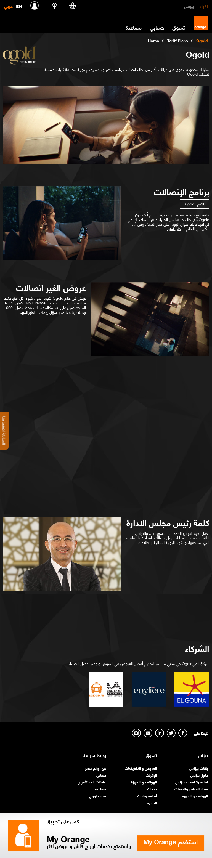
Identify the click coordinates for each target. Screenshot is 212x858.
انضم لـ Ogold (194, 204)
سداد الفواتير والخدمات (191, 788)
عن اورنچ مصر (95, 767)
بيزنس (189, 6)
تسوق (178, 27)
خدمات (152, 788)
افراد (203, 6)
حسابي (157, 27)
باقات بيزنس (198, 767)
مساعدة (134, 27)
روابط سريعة (94, 755)
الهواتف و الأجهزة (195, 795)
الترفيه (152, 802)
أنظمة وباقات (147, 795)
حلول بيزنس (199, 774)
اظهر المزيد (174, 229)
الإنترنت (151, 774)
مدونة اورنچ (97, 795)
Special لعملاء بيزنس (191, 781)
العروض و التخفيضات (141, 767)
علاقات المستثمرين (92, 781)
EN (19, 5)
